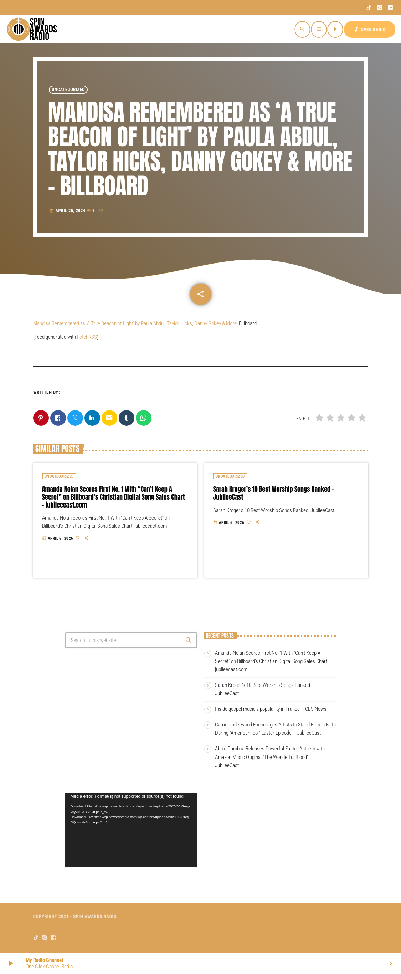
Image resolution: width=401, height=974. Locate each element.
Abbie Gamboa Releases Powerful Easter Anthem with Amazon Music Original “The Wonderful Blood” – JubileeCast (270, 756)
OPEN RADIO (369, 29)
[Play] (335, 29)
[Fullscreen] (190, 859)
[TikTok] (369, 7)
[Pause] (76, 859)
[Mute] (178, 859)
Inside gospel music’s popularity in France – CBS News (271, 709)
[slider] (125, 859)
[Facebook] (390, 7)
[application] (131, 830)
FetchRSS (87, 337)
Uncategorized (68, 89)
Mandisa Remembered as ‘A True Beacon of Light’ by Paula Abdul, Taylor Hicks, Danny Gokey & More (135, 323)
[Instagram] (380, 7)
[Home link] (33, 29)
